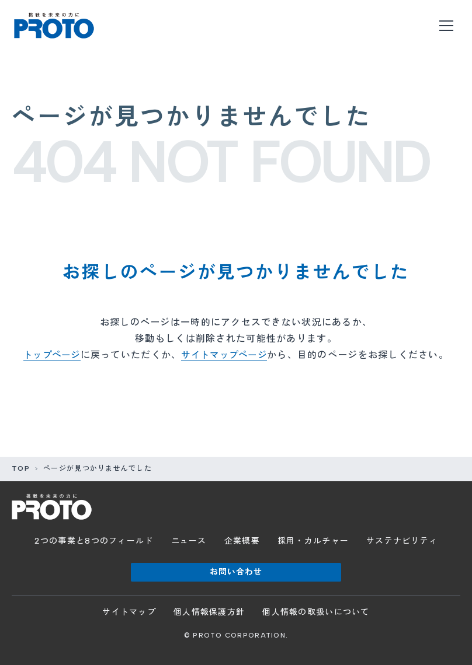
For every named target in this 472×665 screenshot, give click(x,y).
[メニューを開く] (446, 26)
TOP (21, 468)
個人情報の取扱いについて (315, 612)
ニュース (189, 541)
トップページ (49, 354)
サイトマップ (129, 612)
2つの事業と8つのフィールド (94, 541)
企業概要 (242, 541)
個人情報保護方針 (209, 612)
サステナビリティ (402, 541)
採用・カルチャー (313, 541)
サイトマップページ (226, 354)
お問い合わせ (236, 572)
